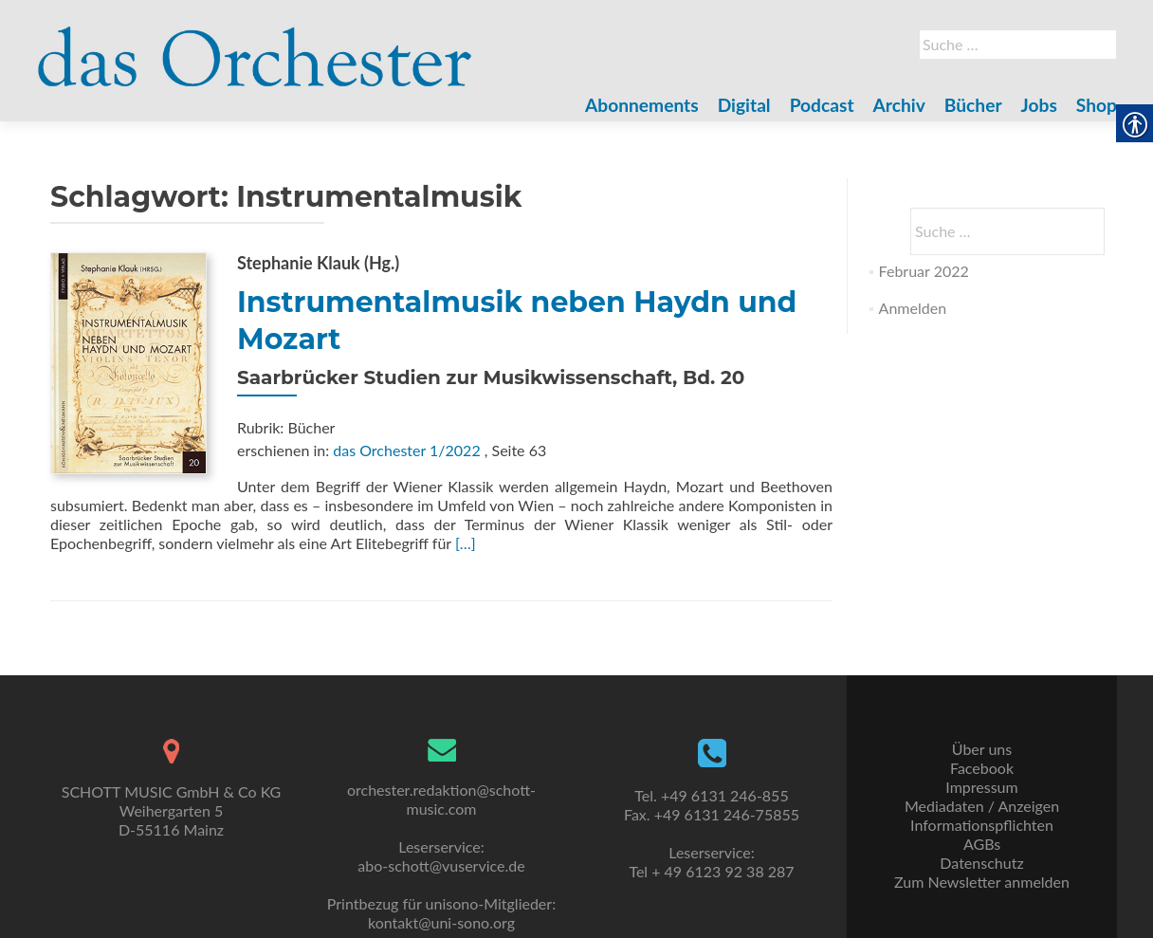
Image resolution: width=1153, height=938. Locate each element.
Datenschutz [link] (981, 863)
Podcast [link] (822, 105)
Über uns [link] (982, 749)
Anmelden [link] (912, 308)
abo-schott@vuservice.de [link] (440, 865)
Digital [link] (744, 105)
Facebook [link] (982, 768)
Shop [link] (1096, 105)
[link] (255, 45)
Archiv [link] (899, 105)
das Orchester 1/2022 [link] (406, 450)
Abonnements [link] (642, 105)
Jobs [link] (1039, 105)
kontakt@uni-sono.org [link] (441, 922)
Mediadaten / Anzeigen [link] (982, 806)
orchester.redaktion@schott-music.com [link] (441, 799)
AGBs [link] (981, 844)
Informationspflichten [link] (981, 825)
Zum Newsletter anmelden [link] (982, 882)
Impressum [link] (981, 787)
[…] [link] (465, 543)
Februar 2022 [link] (924, 271)
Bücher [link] (973, 105)
